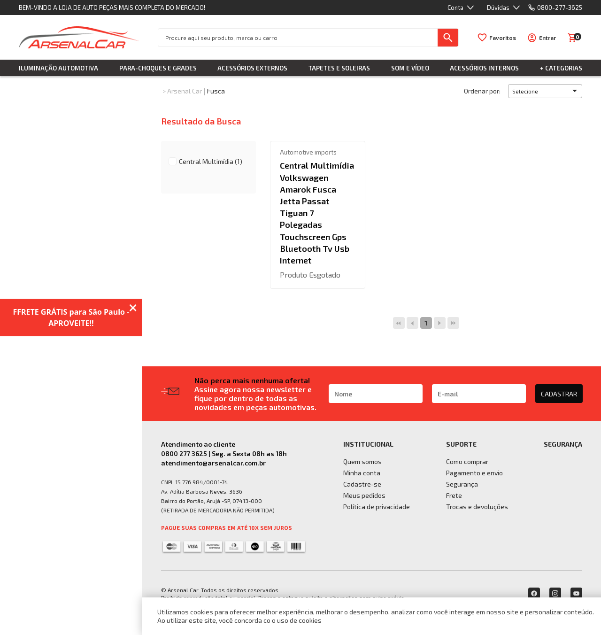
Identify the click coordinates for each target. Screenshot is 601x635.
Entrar (547, 37)
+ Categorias (561, 68)
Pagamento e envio (474, 473)
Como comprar (467, 461)
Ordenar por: (482, 91)
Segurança (462, 484)
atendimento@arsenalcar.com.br (213, 463)
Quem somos (362, 461)
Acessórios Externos (252, 68)
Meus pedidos (364, 495)
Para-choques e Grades (158, 68)
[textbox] (298, 37)
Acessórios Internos (484, 68)
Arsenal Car (184, 91)
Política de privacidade (376, 507)
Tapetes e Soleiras (339, 68)
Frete (454, 495)
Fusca (216, 91)
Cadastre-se (362, 484)
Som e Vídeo (410, 68)
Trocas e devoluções (477, 507)
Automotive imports (308, 152)
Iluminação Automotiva (58, 68)
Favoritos (502, 37)
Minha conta (361, 473)
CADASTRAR (559, 394)
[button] (545, 91)
